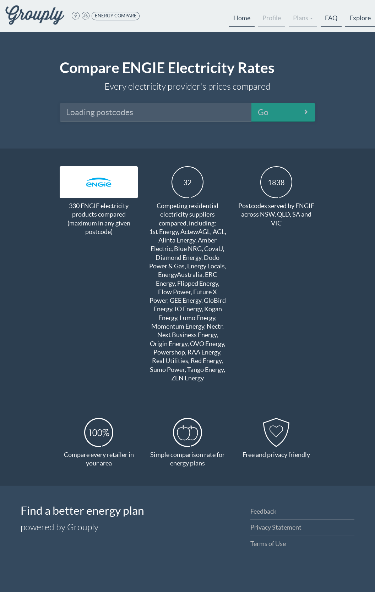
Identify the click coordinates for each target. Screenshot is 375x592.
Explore (360, 18)
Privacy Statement (275, 527)
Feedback (263, 511)
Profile (271, 18)
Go (263, 112)
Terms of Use (268, 543)
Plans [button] (303, 18)
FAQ (331, 18)
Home (241, 18)
